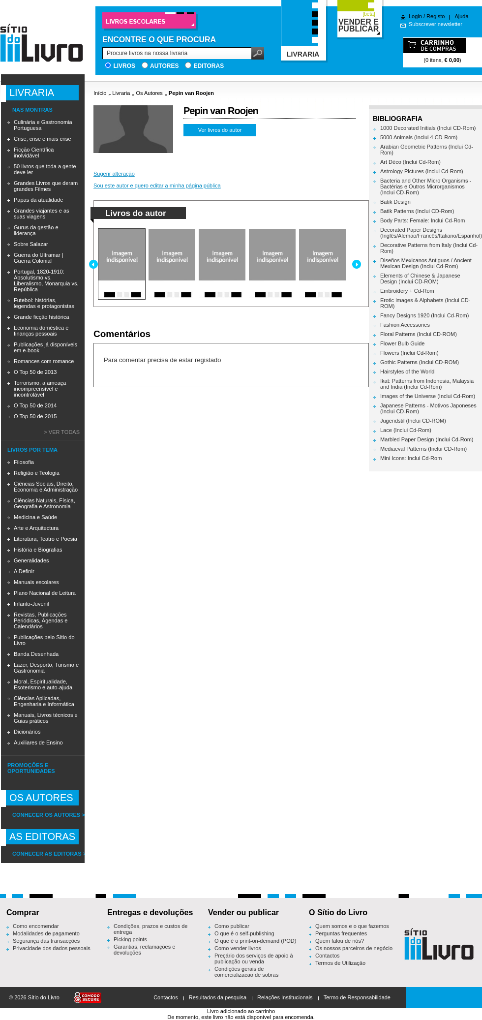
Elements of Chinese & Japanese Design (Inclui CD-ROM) (420, 278)
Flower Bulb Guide (402, 343)
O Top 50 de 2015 (35, 416)
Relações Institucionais (285, 997)
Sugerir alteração (114, 174)
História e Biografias (38, 550)
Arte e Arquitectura (36, 528)
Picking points (130, 939)
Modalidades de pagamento (46, 933)
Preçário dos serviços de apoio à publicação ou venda (253, 958)
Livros (124, 65)
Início (99, 93)
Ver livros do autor (220, 130)
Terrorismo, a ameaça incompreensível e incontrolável (40, 389)
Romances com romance (44, 361)
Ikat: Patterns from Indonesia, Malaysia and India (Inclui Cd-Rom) (427, 384)
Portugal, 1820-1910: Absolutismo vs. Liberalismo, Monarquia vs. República (46, 280)
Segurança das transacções (46, 941)
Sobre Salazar (31, 244)
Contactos (327, 955)
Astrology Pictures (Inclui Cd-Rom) (421, 171)
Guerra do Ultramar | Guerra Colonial (38, 258)
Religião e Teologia (37, 473)
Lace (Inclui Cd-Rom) (405, 430)
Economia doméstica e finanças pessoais (41, 331)
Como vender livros (237, 948)
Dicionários (27, 732)
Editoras (208, 65)
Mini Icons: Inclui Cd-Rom (411, 458)
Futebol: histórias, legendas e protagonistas (44, 303)
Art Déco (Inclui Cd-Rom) (410, 162)
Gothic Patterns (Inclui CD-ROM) (419, 362)
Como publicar (231, 926)
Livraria (121, 93)
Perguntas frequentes (341, 933)
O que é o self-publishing (244, 933)
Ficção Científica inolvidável (34, 152)
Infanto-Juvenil (31, 604)
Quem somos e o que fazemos (352, 926)
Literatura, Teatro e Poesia (45, 539)
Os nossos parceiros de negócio (353, 948)
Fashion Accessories (405, 325)
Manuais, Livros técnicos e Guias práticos (46, 718)
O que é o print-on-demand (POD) (255, 941)
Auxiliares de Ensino (38, 742)
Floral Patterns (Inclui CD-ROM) (418, 334)
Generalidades (31, 560)
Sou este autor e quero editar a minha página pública (157, 185)
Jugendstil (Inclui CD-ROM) (413, 421)
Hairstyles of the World (407, 371)
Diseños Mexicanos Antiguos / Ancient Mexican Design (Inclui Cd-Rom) (426, 263)
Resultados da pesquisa (217, 997)
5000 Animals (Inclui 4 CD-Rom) (418, 137)
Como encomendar (36, 926)
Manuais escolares (36, 582)
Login (415, 16)
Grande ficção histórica (41, 317)
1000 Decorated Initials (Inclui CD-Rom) (428, 128)
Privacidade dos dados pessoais (51, 948)
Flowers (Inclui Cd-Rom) (409, 353)
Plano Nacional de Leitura (45, 593)
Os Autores (149, 93)
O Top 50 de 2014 (35, 405)
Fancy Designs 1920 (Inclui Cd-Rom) (424, 315)
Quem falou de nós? (339, 941)
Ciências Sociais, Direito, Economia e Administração (46, 487)
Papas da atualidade (38, 200)
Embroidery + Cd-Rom (407, 291)
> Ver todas (62, 432)
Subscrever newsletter (435, 24)
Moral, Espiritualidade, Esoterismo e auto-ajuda (43, 684)
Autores (164, 65)
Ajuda (461, 16)
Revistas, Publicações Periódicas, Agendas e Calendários (40, 620)
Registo (435, 16)
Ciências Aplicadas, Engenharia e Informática (44, 701)
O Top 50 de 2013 (35, 372)
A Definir (24, 571)
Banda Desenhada (36, 654)
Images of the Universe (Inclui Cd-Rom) (427, 396)
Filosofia (24, 462)
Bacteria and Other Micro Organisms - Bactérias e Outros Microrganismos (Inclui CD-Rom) (425, 186)
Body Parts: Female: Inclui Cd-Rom (422, 220)
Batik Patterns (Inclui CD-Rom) (417, 211)
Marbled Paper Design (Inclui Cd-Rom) (427, 439)
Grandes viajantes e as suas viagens (41, 213)
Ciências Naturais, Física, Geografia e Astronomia (44, 503)
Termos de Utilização (340, 963)
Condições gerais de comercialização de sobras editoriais (246, 975)
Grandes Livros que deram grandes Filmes (46, 186)
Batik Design (395, 202)
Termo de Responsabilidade (357, 997)
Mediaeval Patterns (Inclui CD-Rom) (423, 449)
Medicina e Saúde (35, 517)
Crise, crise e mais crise (42, 139)
